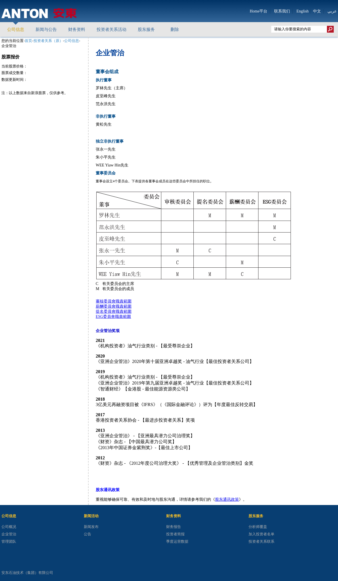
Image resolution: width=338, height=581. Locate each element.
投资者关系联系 (261, 541)
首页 (28, 41)
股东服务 (146, 29)
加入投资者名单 (261, 534)
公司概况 (8, 527)
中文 (317, 11)
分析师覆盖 (258, 527)
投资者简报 (175, 534)
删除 (174, 29)
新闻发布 (91, 527)
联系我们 (282, 11)
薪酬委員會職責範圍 (114, 306)
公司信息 (15, 29)
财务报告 (173, 527)
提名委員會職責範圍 (114, 311)
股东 (219, 499)
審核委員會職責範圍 (114, 301)
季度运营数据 (177, 541)
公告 (87, 534)
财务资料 (76, 29)
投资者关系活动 (111, 29)
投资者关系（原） (48, 41)
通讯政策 (231, 499)
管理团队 (8, 541)
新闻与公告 (46, 29)
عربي (332, 11)
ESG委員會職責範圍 (113, 316)
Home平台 (258, 11)
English (303, 11)
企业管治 (8, 534)
